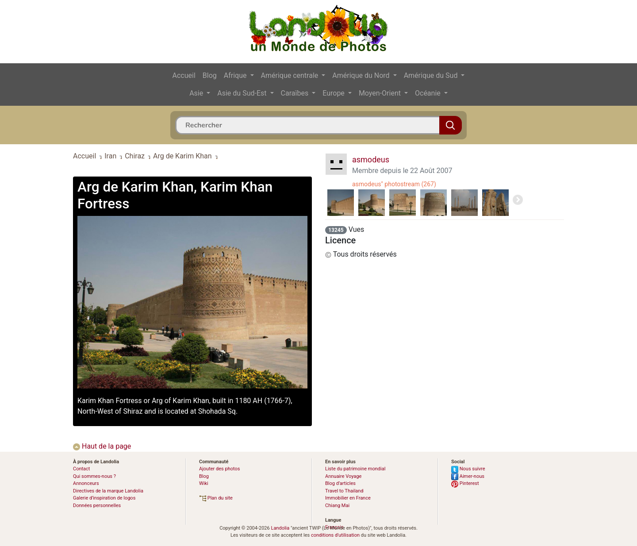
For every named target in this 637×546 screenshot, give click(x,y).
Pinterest (465, 483)
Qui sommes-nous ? (94, 476)
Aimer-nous (467, 476)
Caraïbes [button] (296, 93)
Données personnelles (97, 505)
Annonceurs (86, 483)
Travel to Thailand (344, 491)
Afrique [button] (236, 75)
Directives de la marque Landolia (108, 491)
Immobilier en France (348, 498)
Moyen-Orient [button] (381, 93)
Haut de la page (102, 446)
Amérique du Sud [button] (432, 75)
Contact (81, 469)
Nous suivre (468, 469)
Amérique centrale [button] (290, 75)
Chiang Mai (337, 505)
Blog (210, 75)
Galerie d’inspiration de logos (104, 498)
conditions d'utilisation (335, 535)
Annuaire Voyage (343, 476)
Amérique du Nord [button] (361, 75)
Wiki (203, 483)
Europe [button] (334, 93)
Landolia (280, 528)
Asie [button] (197, 93)
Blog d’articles (340, 483)
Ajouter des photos (219, 469)
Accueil (184, 75)
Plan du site (216, 498)
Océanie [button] (428, 93)
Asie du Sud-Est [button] (242, 93)
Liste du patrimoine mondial (355, 469)
